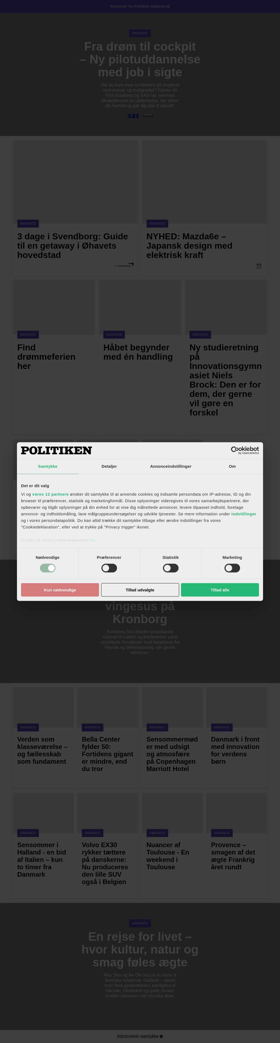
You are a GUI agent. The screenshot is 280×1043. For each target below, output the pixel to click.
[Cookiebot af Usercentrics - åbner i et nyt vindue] (235, 450)
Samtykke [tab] (47, 466)
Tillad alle (220, 590)
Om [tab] (232, 466)
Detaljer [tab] (109, 466)
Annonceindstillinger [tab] (170, 466)
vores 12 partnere (50, 494)
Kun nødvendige (60, 590)
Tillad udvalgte (140, 590)
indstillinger (243, 514)
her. (93, 540)
